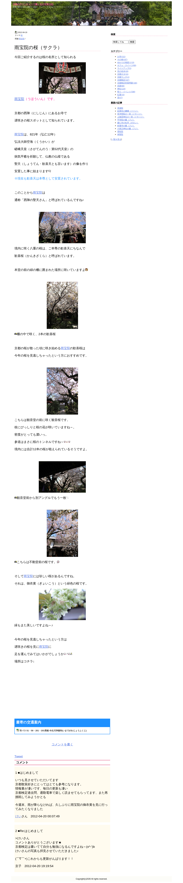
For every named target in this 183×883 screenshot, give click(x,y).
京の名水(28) (122, 71)
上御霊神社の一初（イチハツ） (131, 117)
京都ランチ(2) (123, 77)
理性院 (120, 131)
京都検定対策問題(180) (127, 83)
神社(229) (121, 89)
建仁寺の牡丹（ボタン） (128, 123)
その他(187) (122, 59)
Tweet (18, 756)
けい (18, 816)
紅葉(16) (120, 94)
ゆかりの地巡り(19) (125, 62)
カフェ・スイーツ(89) (126, 65)
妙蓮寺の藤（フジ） (126, 126)
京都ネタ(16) (122, 74)
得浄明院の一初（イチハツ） (130, 114)
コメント (22, 762)
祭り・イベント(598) (126, 92)
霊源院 (120, 108)
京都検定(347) (123, 80)
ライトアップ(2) (124, 68)
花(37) (119, 97)
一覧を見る (116, 139)
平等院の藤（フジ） (126, 120)
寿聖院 (120, 134)
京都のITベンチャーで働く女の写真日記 (33, 4)
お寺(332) (121, 56)
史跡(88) (120, 86)
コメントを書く (62, 744)
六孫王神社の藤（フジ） (128, 128)
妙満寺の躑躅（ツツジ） (128, 111)
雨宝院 (21, 39)
